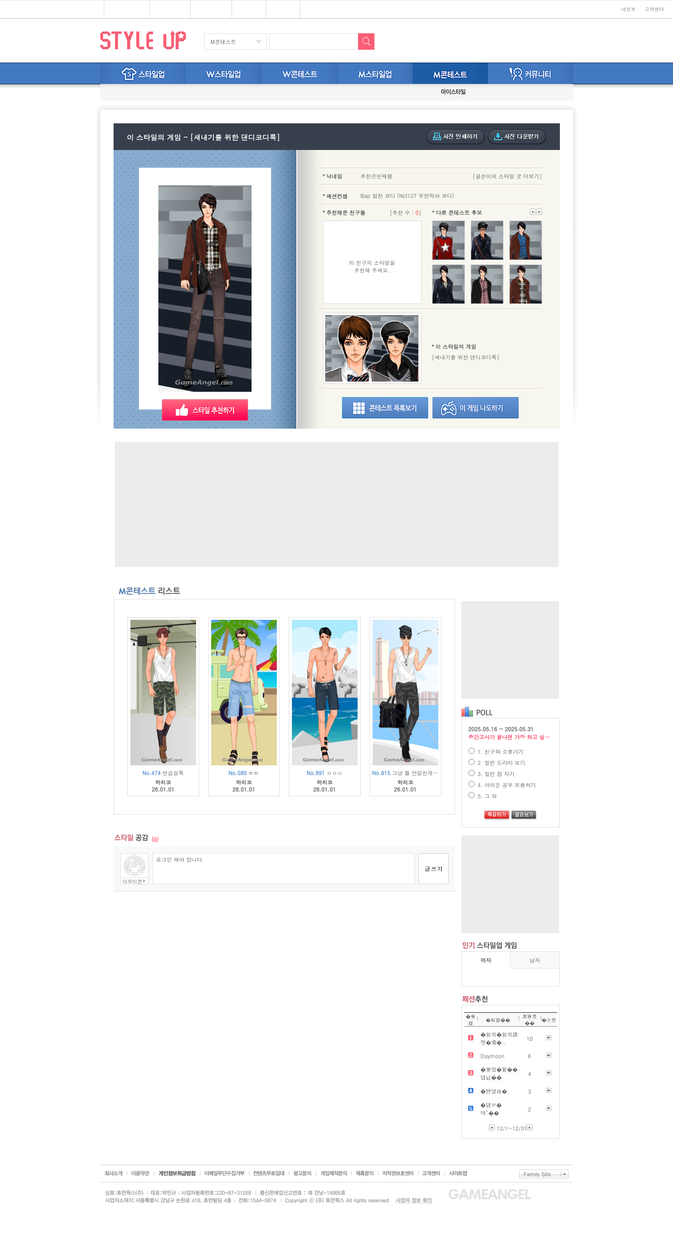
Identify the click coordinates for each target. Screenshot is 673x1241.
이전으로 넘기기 (539, 212)
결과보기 (524, 815)
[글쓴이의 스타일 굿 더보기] (507, 176)
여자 (485, 960)
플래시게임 (123, 9)
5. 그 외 (482, 796)
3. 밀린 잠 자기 (491, 773)
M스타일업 (375, 73)
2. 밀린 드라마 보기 (497, 762)
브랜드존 (208, 9)
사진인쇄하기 (455, 137)
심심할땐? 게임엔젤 (47, 9)
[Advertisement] (337, 504)
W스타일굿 (300, 73)
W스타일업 (223, 73)
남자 (535, 960)
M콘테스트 (223, 41)
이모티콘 (132, 881)
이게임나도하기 (476, 407)
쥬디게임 (249, 9)
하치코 (163, 782)
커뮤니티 (530, 73)
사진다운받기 (517, 137)
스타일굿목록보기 (385, 407)
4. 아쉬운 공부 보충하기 (502, 784)
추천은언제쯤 (377, 176)
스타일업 (167, 9)
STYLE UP (143, 39)
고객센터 (654, 9)
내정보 (628, 9)
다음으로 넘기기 (533, 212)
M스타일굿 (450, 73)
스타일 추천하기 (205, 410)
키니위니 (283, 9)
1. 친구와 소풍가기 (496, 751)
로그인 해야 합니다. (284, 868)
